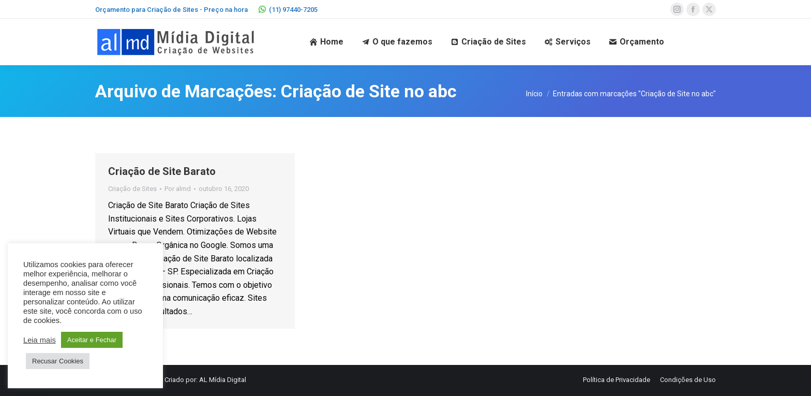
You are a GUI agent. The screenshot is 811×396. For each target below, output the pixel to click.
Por (177, 189)
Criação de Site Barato (162, 171)
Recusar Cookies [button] (57, 361)
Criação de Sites (132, 189)
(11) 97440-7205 (288, 9)
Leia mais (39, 340)
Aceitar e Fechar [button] (91, 340)
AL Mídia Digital (222, 380)
